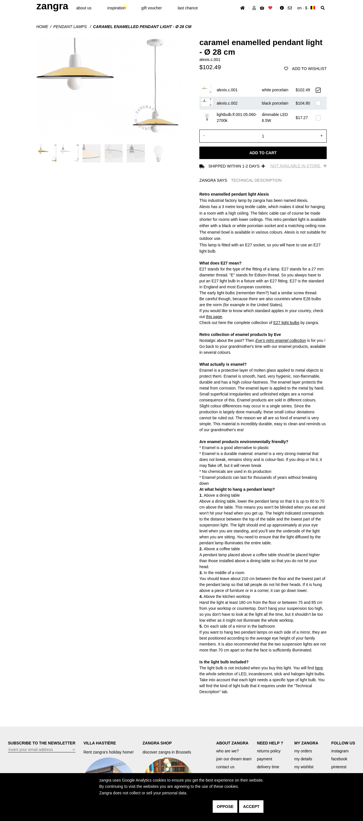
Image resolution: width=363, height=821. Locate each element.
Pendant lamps (70, 26)
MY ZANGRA (306, 743)
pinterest (339, 767)
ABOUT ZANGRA (232, 743)
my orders (303, 751)
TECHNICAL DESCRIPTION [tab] (256, 180)
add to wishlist (305, 68)
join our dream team (234, 759)
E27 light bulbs (286, 322)
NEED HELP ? (270, 743)
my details (303, 759)
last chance (188, 8)
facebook (339, 759)
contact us (225, 767)
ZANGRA (52, 5)
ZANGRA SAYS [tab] (213, 180)
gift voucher (151, 8)
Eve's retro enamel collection (280, 340)
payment (264, 759)
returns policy (268, 751)
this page (214, 316)
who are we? (227, 751)
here (319, 668)
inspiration (116, 8)
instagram (340, 751)
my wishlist (304, 767)
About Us (84, 8)
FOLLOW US (343, 743)
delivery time (268, 767)
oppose (225, 806)
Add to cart (263, 153)
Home (42, 26)
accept (251, 806)
